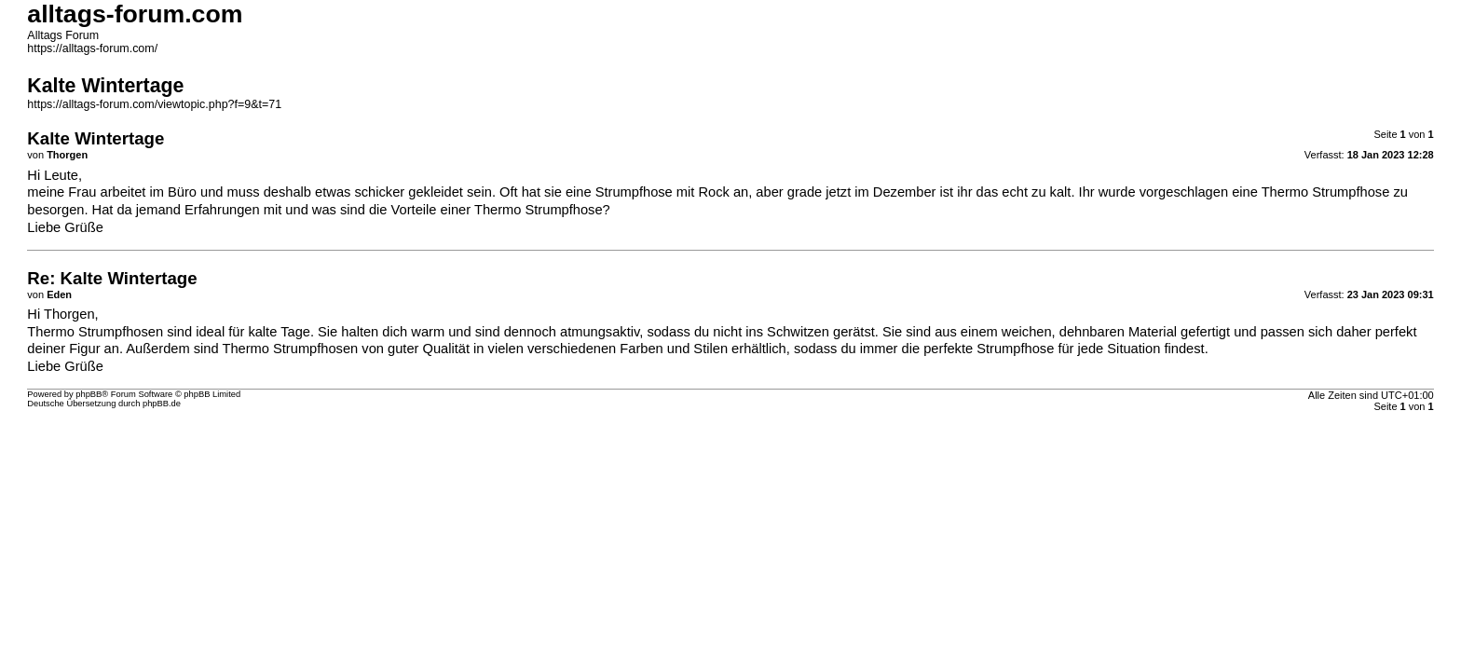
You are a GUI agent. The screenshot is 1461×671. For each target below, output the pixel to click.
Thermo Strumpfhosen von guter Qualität (346, 348)
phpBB (88, 394)
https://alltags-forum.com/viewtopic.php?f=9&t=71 (154, 104)
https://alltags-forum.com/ (92, 48)
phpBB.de (162, 403)
